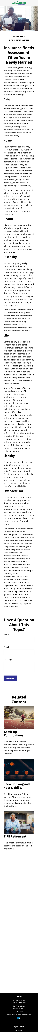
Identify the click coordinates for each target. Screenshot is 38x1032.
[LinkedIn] (18, 1018)
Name (6, 634)
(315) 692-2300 (21, 1000)
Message (8, 659)
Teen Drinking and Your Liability (17, 786)
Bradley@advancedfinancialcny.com (19, 1015)
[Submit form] (10, 678)
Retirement (19, 1030)
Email (6, 647)
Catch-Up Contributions (13, 733)
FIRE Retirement (15, 836)
